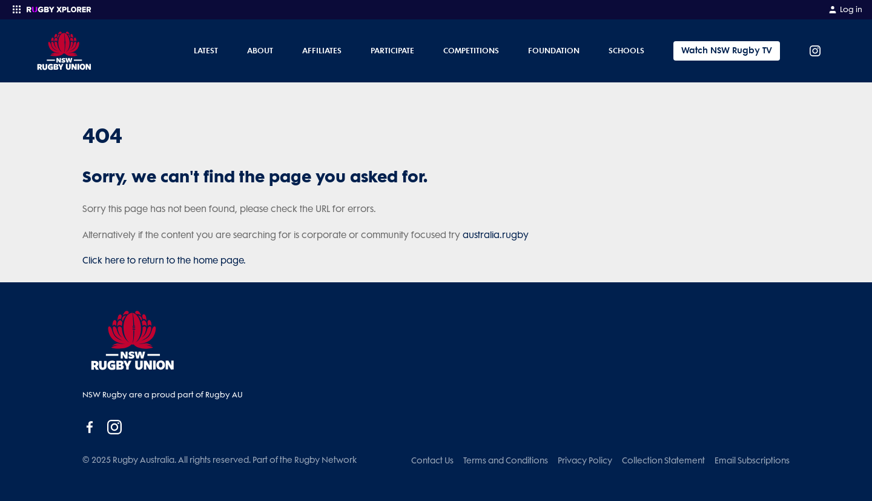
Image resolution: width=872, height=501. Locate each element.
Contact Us (432, 460)
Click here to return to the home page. (164, 260)
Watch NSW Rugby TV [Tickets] (726, 50)
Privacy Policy (585, 460)
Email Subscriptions (752, 460)
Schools (626, 50)
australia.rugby (496, 235)
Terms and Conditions (505, 460)
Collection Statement (663, 460)
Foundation (554, 50)
